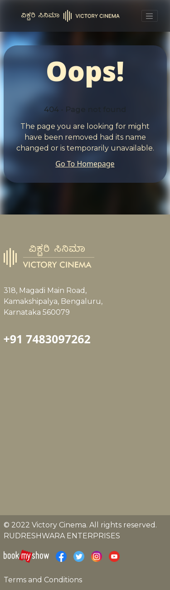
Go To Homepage (84, 164)
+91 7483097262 (47, 338)
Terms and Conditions (43, 579)
